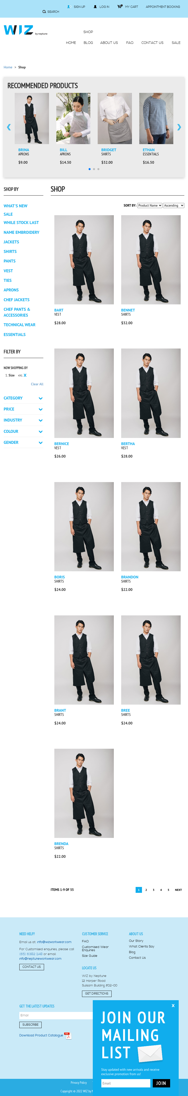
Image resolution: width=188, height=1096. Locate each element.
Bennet (128, 310)
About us (136, 934)
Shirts (106, 154)
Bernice (61, 444)
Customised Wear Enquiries (95, 949)
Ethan (149, 150)
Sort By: (130, 205)
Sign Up (76, 7)
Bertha (128, 444)
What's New (15, 206)
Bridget (108, 150)
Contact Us (32, 967)
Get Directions (96, 994)
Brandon (129, 577)
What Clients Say (141, 946)
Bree (125, 710)
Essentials (151, 154)
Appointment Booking (163, 7)
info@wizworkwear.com (54, 942)
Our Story (136, 941)
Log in (101, 7)
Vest (57, 314)
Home (8, 67)
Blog (132, 952)
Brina (23, 150)
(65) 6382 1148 (31, 954)
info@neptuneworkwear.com (40, 959)
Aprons (23, 154)
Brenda (61, 844)
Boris (59, 577)
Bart (58, 310)
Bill (63, 150)
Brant (60, 710)
